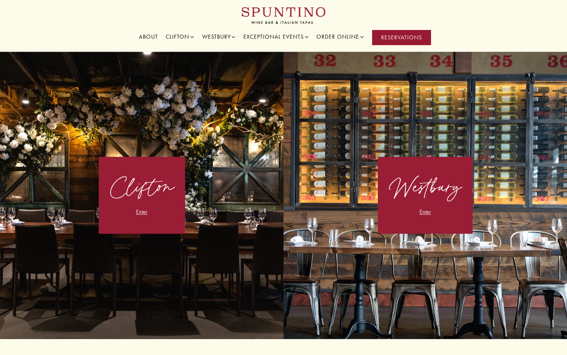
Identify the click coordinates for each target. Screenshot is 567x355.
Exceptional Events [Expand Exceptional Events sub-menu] (276, 36)
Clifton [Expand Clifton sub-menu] (180, 36)
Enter (142, 213)
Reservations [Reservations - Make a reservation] (401, 37)
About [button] (148, 36)
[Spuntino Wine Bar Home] (283, 15)
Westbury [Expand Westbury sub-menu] (219, 36)
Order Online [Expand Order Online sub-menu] (340, 36)
